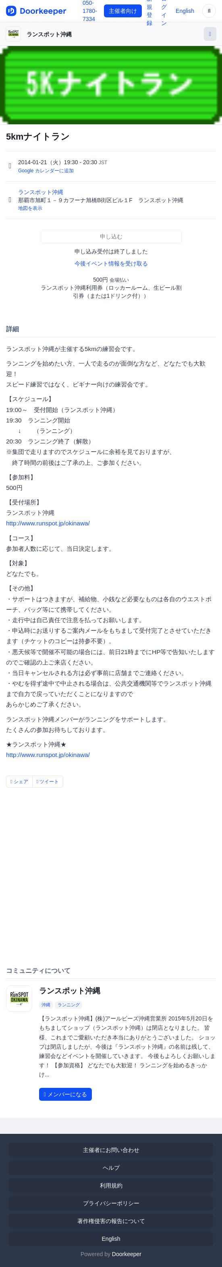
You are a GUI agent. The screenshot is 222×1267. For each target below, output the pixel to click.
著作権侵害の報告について (111, 1221)
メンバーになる (65, 1094)
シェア (19, 781)
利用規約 (111, 1185)
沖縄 (45, 1004)
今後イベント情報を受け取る (111, 263)
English (185, 11)
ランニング (69, 1004)
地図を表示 (30, 208)
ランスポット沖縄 (49, 34)
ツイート (48, 781)
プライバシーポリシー (111, 1203)
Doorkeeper (126, 1254)
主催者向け (123, 11)
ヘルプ (111, 1168)
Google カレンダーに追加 (46, 171)
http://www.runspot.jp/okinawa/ (48, 523)
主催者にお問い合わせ (111, 1150)
